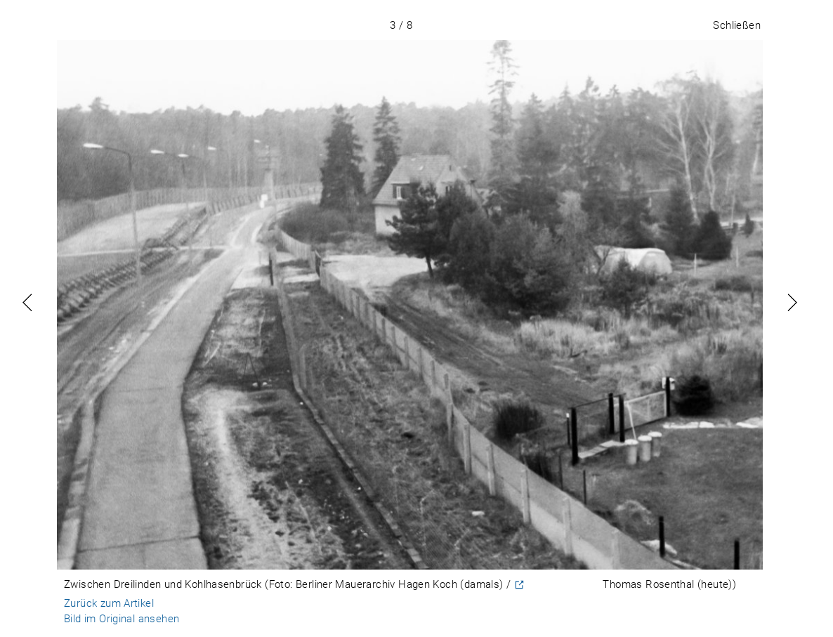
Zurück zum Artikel (109, 603)
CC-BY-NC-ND (564, 584)
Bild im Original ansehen (121, 618)
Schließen (737, 25)
